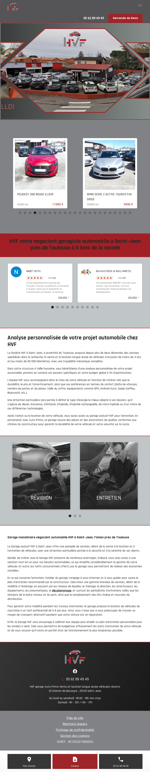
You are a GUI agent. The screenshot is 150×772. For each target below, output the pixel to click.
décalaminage (61, 591)
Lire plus (62, 297)
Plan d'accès (29, 766)
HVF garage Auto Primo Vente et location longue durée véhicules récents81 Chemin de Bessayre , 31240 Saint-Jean (75, 689)
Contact (75, 766)
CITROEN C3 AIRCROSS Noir (34, 194)
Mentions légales (75, 724)
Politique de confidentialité (75, 730)
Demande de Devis (125, 18)
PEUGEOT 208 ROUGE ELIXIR (105, 194)
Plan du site (75, 718)
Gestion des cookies (75, 736)
